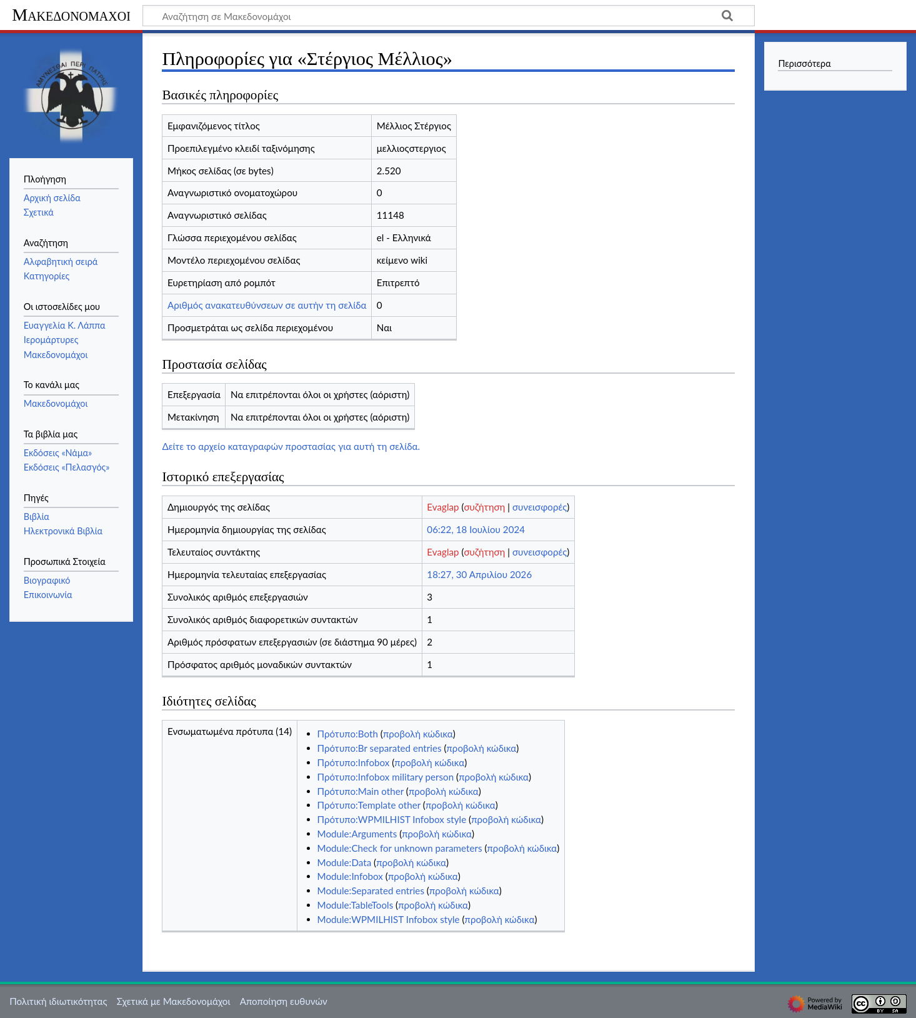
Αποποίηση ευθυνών (283, 1001)
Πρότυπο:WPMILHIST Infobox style (392, 819)
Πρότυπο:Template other (369, 805)
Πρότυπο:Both (347, 733)
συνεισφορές (539, 506)
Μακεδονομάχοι (71, 14)
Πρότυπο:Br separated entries (379, 748)
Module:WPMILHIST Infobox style (388, 919)
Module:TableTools (355, 905)
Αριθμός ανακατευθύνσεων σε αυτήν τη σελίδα (267, 305)
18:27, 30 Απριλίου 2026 (479, 574)
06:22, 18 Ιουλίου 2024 (476, 529)
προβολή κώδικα (418, 733)
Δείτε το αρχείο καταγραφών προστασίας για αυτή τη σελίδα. (291, 446)
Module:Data (344, 862)
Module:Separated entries (370, 890)
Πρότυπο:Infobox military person (385, 776)
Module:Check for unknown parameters (399, 848)
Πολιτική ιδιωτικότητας (58, 1001)
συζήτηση (484, 506)
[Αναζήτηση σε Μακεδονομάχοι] (448, 16)
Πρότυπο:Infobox (353, 762)
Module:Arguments (357, 833)
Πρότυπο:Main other (360, 791)
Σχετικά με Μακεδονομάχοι (174, 1001)
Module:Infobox (350, 876)
